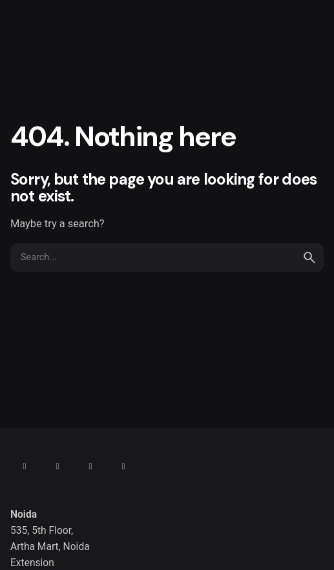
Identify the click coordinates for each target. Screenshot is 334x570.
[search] (309, 257)
